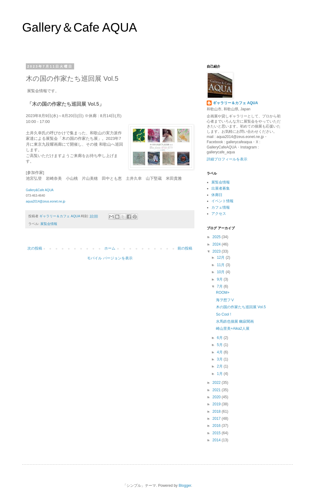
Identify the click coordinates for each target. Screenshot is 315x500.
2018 (217, 411)
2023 (217, 251)
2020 (217, 397)
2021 (217, 390)
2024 (217, 244)
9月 (220, 279)
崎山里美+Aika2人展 (232, 328)
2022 (217, 382)
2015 (217, 433)
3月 (220, 359)
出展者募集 (220, 188)
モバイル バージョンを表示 (109, 258)
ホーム (109, 248)
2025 (217, 237)
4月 (220, 352)
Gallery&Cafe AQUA (40, 190)
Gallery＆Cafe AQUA (79, 27)
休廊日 (216, 195)
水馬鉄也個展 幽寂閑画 (235, 321)
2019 (217, 404)
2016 (217, 425)
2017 (217, 418)
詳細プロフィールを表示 (227, 159)
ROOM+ (222, 292)
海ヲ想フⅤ (225, 300)
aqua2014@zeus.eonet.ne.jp (45, 201)
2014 (217, 440)
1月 (220, 374)
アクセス (218, 213)
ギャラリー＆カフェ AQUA (235, 103)
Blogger (185, 485)
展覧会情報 (48, 224)
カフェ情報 (220, 207)
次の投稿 (34, 248)
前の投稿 (184, 248)
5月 (220, 345)
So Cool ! (223, 314)
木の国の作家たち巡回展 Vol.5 (241, 307)
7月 (220, 286)
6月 (220, 338)
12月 (221, 257)
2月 (220, 366)
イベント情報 (222, 201)
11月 (221, 265)
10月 (221, 272)
